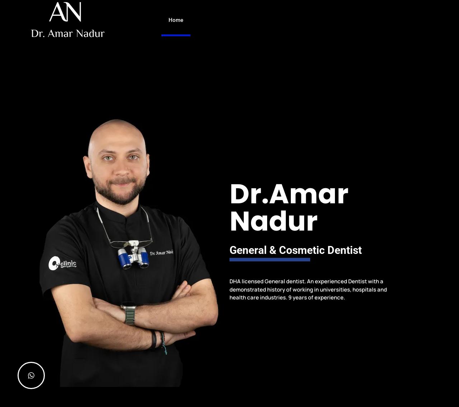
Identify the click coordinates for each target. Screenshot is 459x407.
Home (176, 20)
